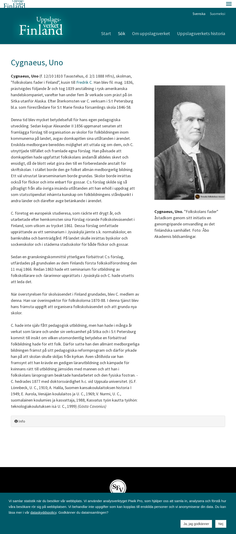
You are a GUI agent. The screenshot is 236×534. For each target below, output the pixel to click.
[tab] (118, 413)
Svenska (199, 5)
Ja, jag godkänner (196, 524)
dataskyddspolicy (43, 512)
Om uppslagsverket (151, 25)
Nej (220, 524)
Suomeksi (217, 5)
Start (106, 25)
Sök (121, 25)
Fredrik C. (84, 74)
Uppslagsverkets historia (201, 25)
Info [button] (20, 413)
